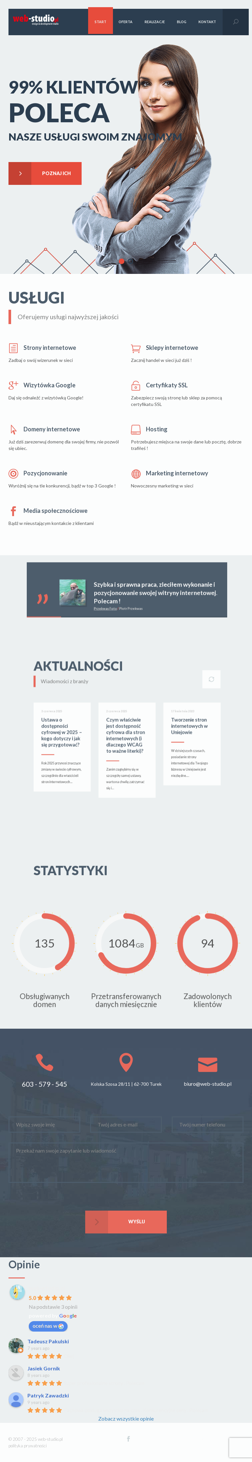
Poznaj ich (39, 173)
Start (100, 22)
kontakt (207, 22)
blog (181, 22)
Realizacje (155, 22)
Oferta (125, 22)
